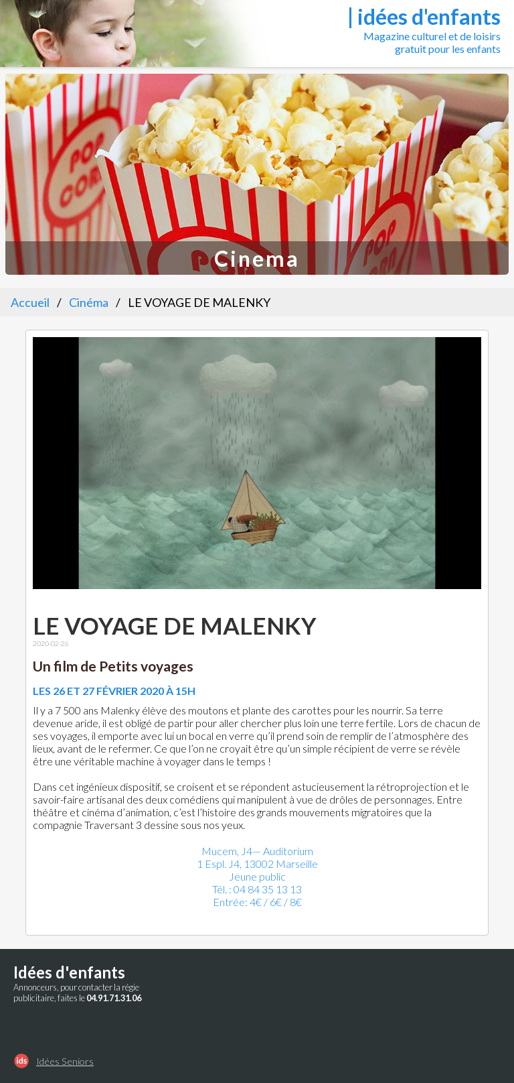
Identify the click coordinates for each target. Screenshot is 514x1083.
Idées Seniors (65, 1061)
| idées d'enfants (424, 16)
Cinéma (88, 302)
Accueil (30, 302)
